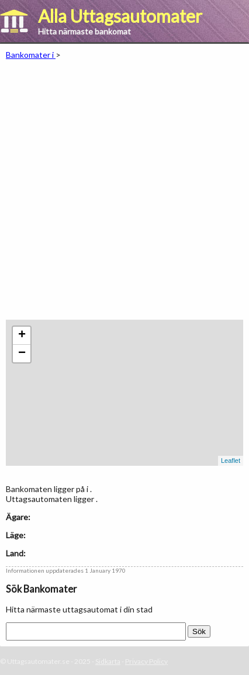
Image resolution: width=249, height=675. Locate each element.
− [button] (22, 353)
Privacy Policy (146, 661)
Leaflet (230, 460)
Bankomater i (31, 55)
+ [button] (22, 335)
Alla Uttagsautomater (120, 15)
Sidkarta (107, 661)
